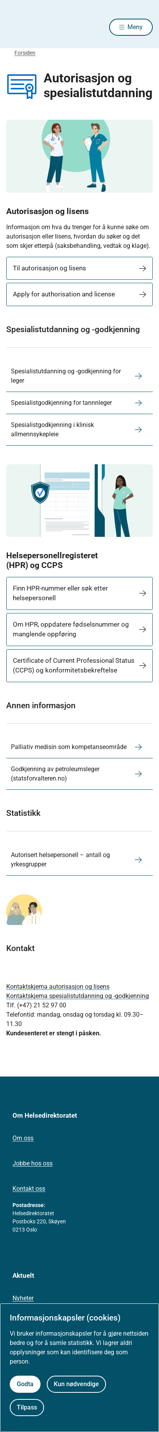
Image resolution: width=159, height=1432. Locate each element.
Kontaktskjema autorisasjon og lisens (58, 986)
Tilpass (27, 1407)
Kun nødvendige (76, 1384)
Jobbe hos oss (32, 1163)
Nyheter (23, 1298)
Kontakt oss (28, 1188)
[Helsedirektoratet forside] (15, 27)
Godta (25, 1384)
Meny (135, 27)
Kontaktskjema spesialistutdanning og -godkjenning (77, 996)
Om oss (23, 1138)
